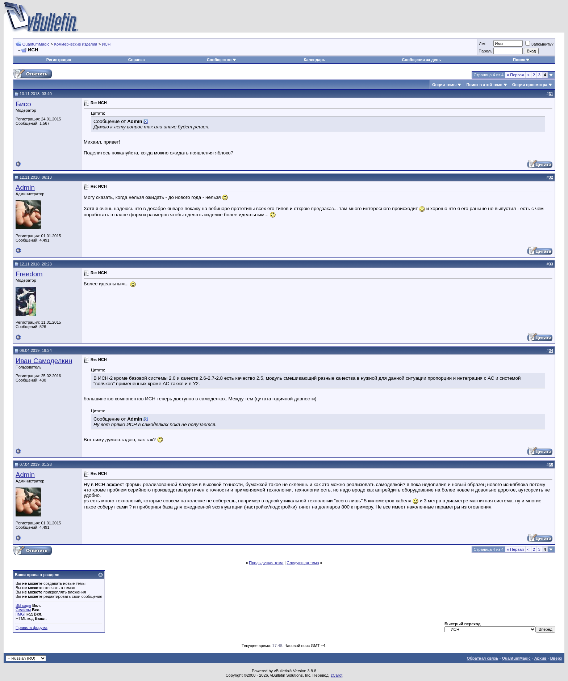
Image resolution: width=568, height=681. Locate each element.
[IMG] (20, 614)
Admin (25, 187)
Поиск (521, 60)
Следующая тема (303, 563)
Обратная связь (482, 658)
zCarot (336, 675)
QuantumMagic (36, 44)
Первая (515, 75)
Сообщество (222, 60)
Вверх (556, 658)
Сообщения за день (421, 60)
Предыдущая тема (266, 563)
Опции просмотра (529, 84)
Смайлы (23, 610)
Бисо (23, 104)
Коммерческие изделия (75, 44)
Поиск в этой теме (484, 84)
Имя (482, 43)
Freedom (29, 274)
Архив (540, 658)
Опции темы (444, 84)
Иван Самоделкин (44, 361)
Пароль (485, 51)
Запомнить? (539, 44)
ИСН (106, 44)
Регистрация (58, 60)
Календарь (314, 60)
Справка (136, 60)
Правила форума (31, 627)
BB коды (23, 605)
